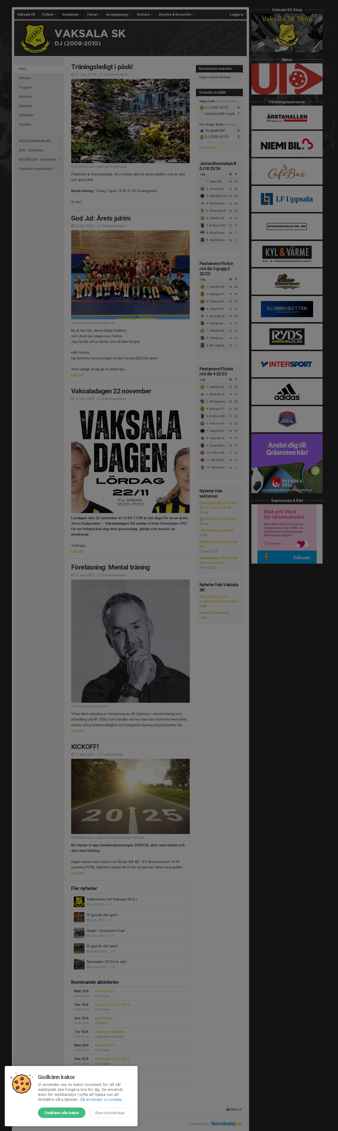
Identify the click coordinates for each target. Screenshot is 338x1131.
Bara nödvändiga (110, 1112)
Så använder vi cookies (101, 1099)
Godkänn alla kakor (61, 1112)
